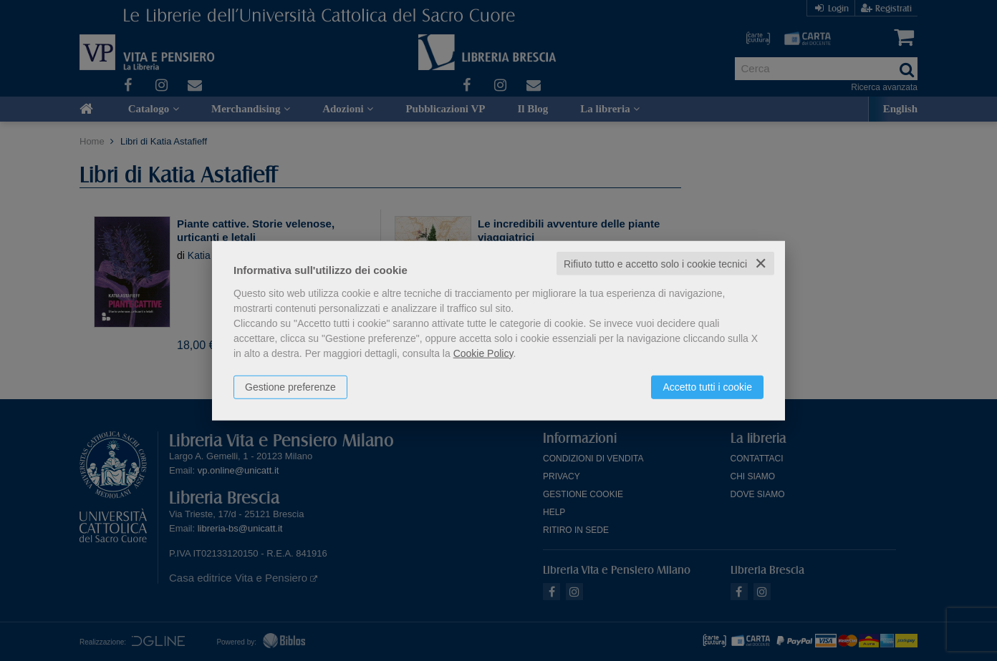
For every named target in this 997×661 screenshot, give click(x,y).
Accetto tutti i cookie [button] (707, 386)
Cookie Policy (483, 352)
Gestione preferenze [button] (290, 386)
